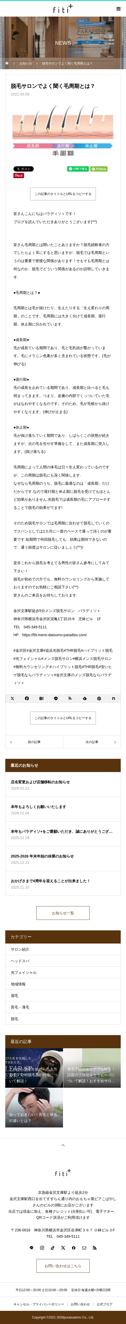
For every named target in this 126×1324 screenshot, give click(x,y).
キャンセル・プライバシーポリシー (38, 1304)
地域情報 (18, 984)
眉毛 (14, 996)
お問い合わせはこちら (63, 1266)
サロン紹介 (20, 949)
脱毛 (14, 1019)
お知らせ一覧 (63, 913)
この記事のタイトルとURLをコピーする (63, 194)
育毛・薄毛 (20, 1007)
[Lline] (56, 698)
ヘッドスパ (20, 961)
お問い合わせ (80, 1304)
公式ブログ (105, 1304)
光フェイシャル (24, 972)
